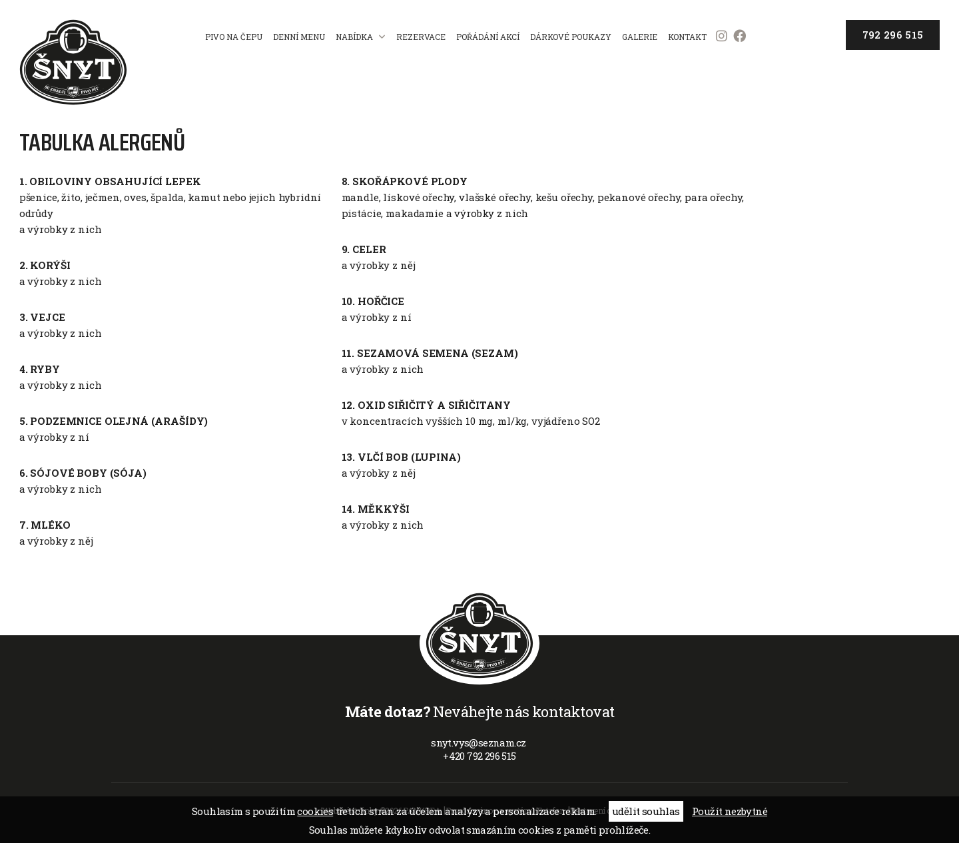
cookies (315, 811)
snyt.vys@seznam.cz (479, 742)
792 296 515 (892, 34)
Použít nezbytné (729, 811)
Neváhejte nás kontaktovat (480, 711)
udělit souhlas (646, 811)
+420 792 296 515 (479, 755)
